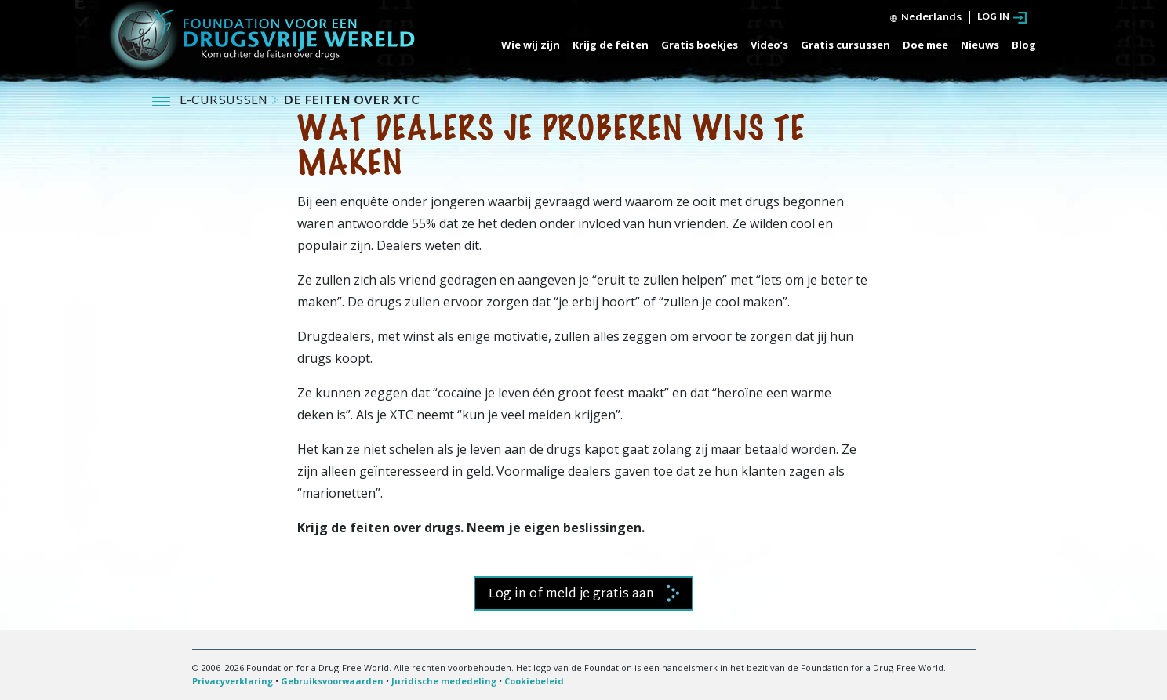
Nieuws (980, 45)
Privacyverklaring (232, 681)
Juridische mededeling (443, 681)
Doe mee (925, 45)
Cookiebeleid (534, 681)
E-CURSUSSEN (225, 101)
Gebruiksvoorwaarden (332, 681)
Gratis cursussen (845, 45)
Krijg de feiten (611, 45)
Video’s (769, 45)
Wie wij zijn (530, 45)
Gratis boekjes (699, 45)
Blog (1024, 45)
